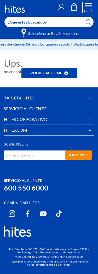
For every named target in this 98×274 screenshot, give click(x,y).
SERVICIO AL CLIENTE (25, 108)
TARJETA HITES (19, 97)
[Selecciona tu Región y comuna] (50, 32)
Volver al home (49, 73)
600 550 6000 (26, 187)
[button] (61, 7)
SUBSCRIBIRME (78, 155)
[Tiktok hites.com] (59, 213)
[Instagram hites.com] (12, 213)
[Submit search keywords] (91, 22)
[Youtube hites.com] (43, 213)
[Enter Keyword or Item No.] (49, 22)
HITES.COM (15, 129)
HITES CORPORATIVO (25, 119)
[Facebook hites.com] (27, 213)
